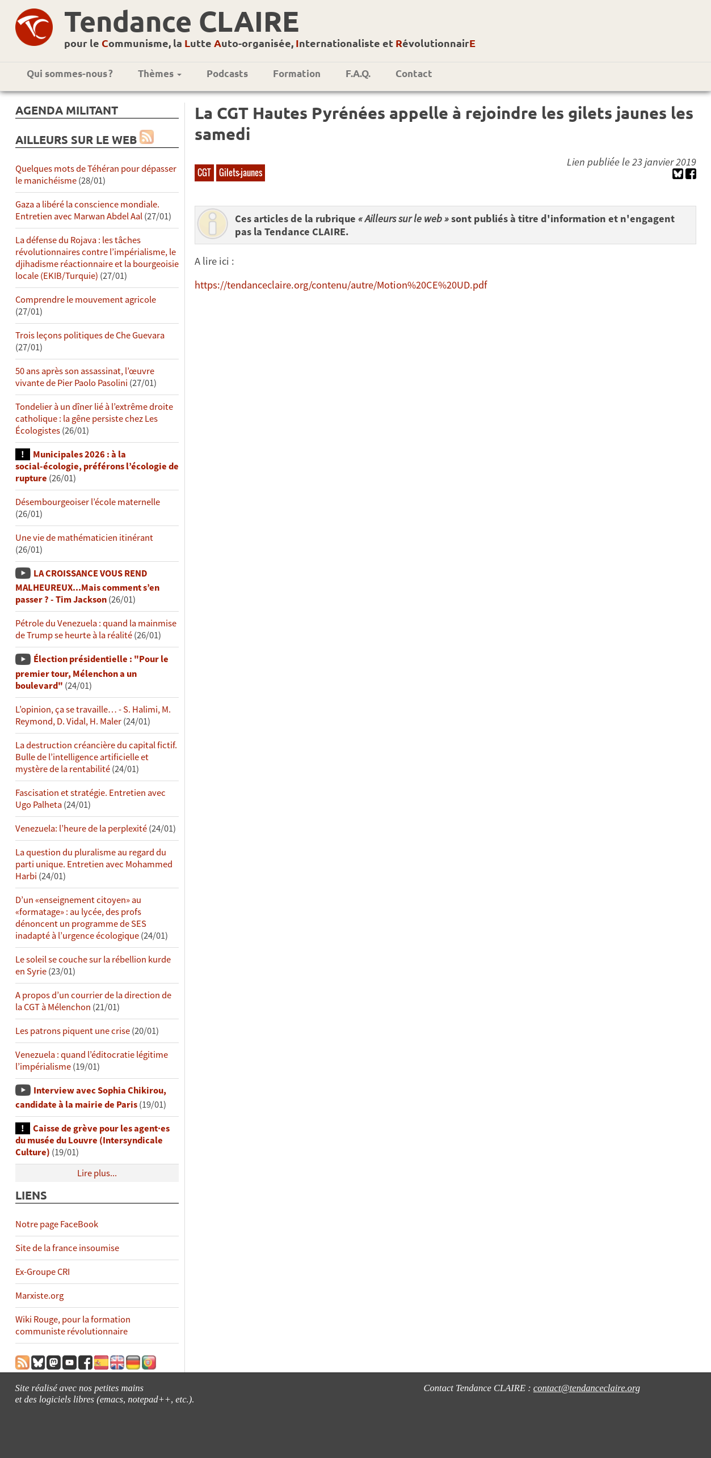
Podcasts (227, 73)
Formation (297, 73)
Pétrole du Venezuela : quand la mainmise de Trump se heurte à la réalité (95, 629)
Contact (414, 73)
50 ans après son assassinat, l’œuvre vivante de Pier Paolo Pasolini (84, 377)
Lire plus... (97, 1173)
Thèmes (160, 73)
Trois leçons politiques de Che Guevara (90, 335)
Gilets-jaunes (240, 172)
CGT (204, 172)
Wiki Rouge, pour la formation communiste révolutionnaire (73, 1325)
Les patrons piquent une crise (72, 1031)
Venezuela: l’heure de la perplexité (81, 828)
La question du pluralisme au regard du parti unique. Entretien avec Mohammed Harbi (94, 864)
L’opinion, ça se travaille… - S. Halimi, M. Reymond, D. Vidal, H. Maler (93, 715)
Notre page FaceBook (56, 1224)
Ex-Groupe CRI (42, 1272)
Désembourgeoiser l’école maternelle (87, 502)
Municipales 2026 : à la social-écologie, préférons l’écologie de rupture (97, 466)
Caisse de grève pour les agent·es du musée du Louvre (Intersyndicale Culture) (92, 1140)
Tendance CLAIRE (181, 21)
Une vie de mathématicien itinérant (84, 538)
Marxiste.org (39, 1296)
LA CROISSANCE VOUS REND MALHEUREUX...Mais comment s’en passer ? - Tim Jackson (87, 586)
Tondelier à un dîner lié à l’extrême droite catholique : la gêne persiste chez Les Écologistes (94, 418)
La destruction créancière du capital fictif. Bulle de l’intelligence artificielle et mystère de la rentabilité (96, 757)
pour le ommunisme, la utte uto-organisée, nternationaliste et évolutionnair (270, 42)
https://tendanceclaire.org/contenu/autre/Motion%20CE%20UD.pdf (341, 284)
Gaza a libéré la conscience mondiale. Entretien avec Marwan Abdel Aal (87, 210)
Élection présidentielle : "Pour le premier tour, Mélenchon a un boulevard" (92, 672)
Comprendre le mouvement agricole (85, 300)
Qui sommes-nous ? (70, 73)
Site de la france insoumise (67, 1248)
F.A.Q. (358, 73)
